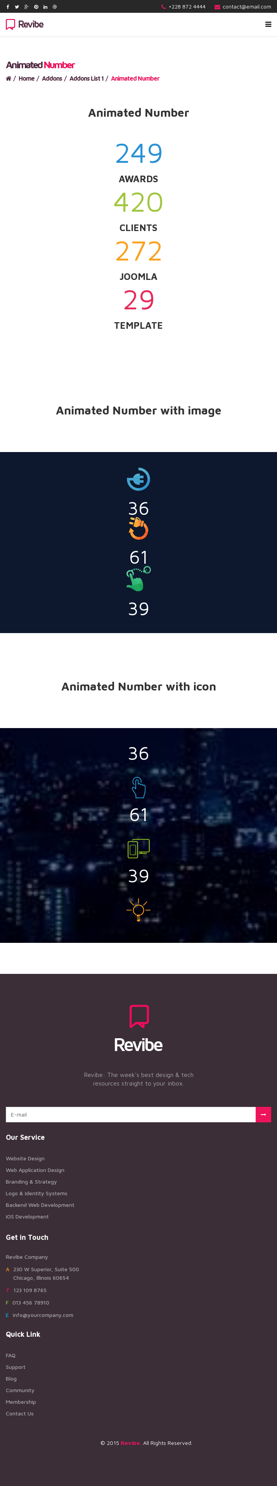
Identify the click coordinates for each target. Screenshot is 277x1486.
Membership (21, 1401)
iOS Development (27, 1216)
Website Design (25, 1158)
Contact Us (20, 1413)
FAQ (11, 1355)
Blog (11, 1378)
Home (27, 78)
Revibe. (131, 1442)
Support (16, 1366)
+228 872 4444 (187, 6)
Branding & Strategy (31, 1181)
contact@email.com (247, 6)
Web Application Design (35, 1170)
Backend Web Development (40, 1204)
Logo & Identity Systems (37, 1193)
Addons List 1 (86, 78)
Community (20, 1390)
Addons (52, 78)
